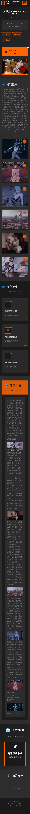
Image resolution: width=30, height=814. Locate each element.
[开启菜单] (24, 3)
